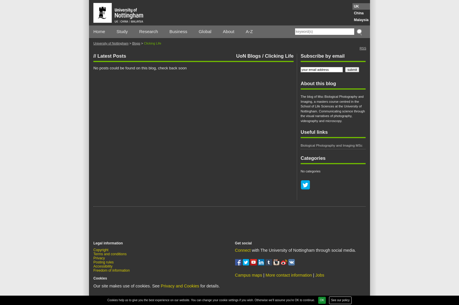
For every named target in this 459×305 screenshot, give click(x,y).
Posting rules (103, 262)
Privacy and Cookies (180, 286)
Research (148, 31)
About (228, 31)
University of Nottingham (111, 43)
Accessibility (102, 266)
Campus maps (248, 275)
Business (178, 31)
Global (205, 31)
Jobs (319, 275)
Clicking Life (279, 56)
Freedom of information (111, 270)
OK (322, 300)
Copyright (100, 250)
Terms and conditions (109, 254)
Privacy (99, 258)
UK (356, 6)
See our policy (340, 300)
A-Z (249, 31)
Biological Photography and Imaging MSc (331, 145)
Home (99, 31)
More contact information (289, 275)
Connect (243, 250)
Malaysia (361, 20)
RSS (362, 48)
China (359, 13)
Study (122, 31)
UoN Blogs (248, 56)
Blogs (136, 43)
